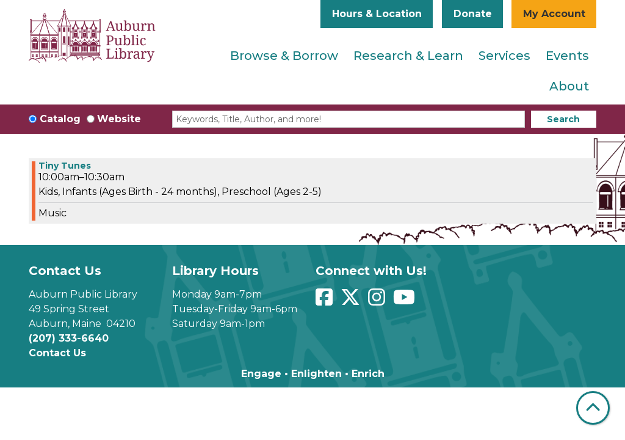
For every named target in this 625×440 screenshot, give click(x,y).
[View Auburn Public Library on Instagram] (378, 301)
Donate (472, 14)
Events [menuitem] (567, 55)
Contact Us (57, 353)
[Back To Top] (593, 408)
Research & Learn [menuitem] (408, 55)
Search (563, 119)
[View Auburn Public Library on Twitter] (352, 301)
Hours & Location (377, 14)
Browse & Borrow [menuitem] (284, 55)
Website (119, 119)
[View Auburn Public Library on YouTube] (405, 301)
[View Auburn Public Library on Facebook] (326, 301)
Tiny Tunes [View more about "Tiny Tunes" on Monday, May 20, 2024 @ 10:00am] (64, 165)
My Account (554, 14)
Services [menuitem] (504, 55)
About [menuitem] (569, 86)
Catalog (60, 119)
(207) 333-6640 (69, 338)
